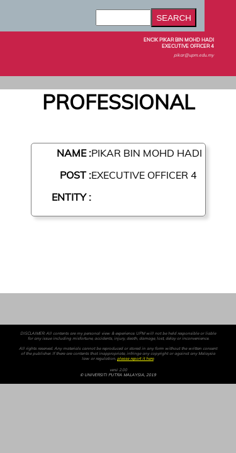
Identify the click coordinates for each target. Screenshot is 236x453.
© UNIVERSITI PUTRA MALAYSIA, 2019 (118, 375)
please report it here (135, 358)
